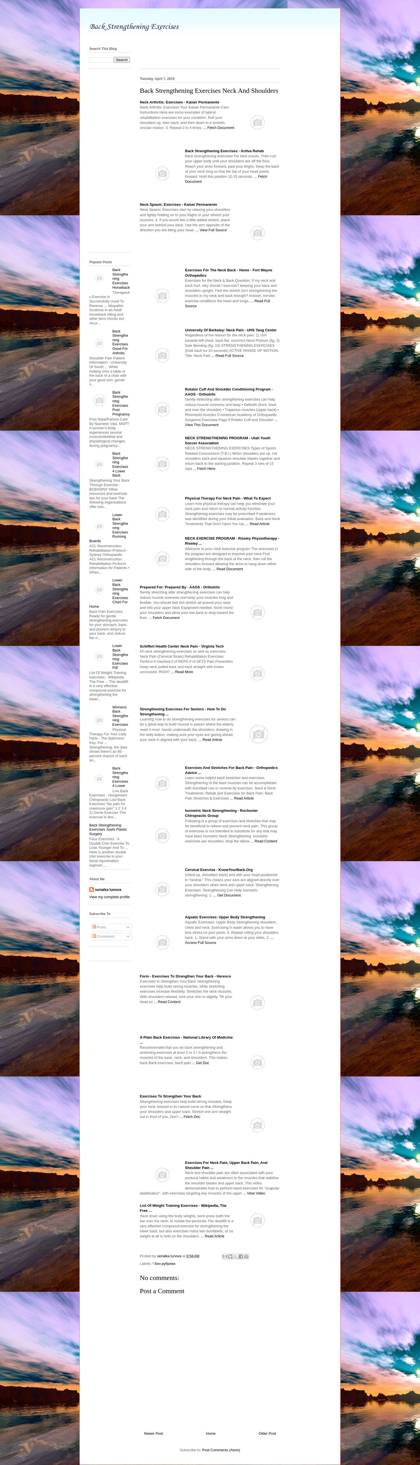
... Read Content (263, 841)
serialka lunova (108, 890)
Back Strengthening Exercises (133, 26)
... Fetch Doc (190, 1117)
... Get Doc (200, 1063)
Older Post (267, 1433)
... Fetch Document (218, 128)
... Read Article (258, 524)
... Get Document (227, 895)
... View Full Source (211, 230)
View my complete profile (109, 897)
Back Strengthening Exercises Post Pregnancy (121, 403)
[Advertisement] (210, 37)
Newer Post (153, 1433)
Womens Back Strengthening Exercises (120, 716)
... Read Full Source (227, 355)
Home (211, 1433)
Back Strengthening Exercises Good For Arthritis (120, 342)
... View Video (254, 1193)
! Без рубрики (164, 1263)
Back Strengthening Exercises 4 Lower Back (120, 464)
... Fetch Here (204, 468)
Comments (104, 936)
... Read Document (228, 569)
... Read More (182, 672)
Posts (99, 927)
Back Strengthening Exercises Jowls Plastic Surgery (108, 829)
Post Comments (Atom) (221, 1450)
